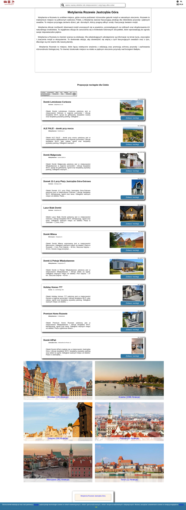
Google (36, 504)
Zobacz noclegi (132, 118)
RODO (181, 504)
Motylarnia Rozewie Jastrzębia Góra (93, 496)
